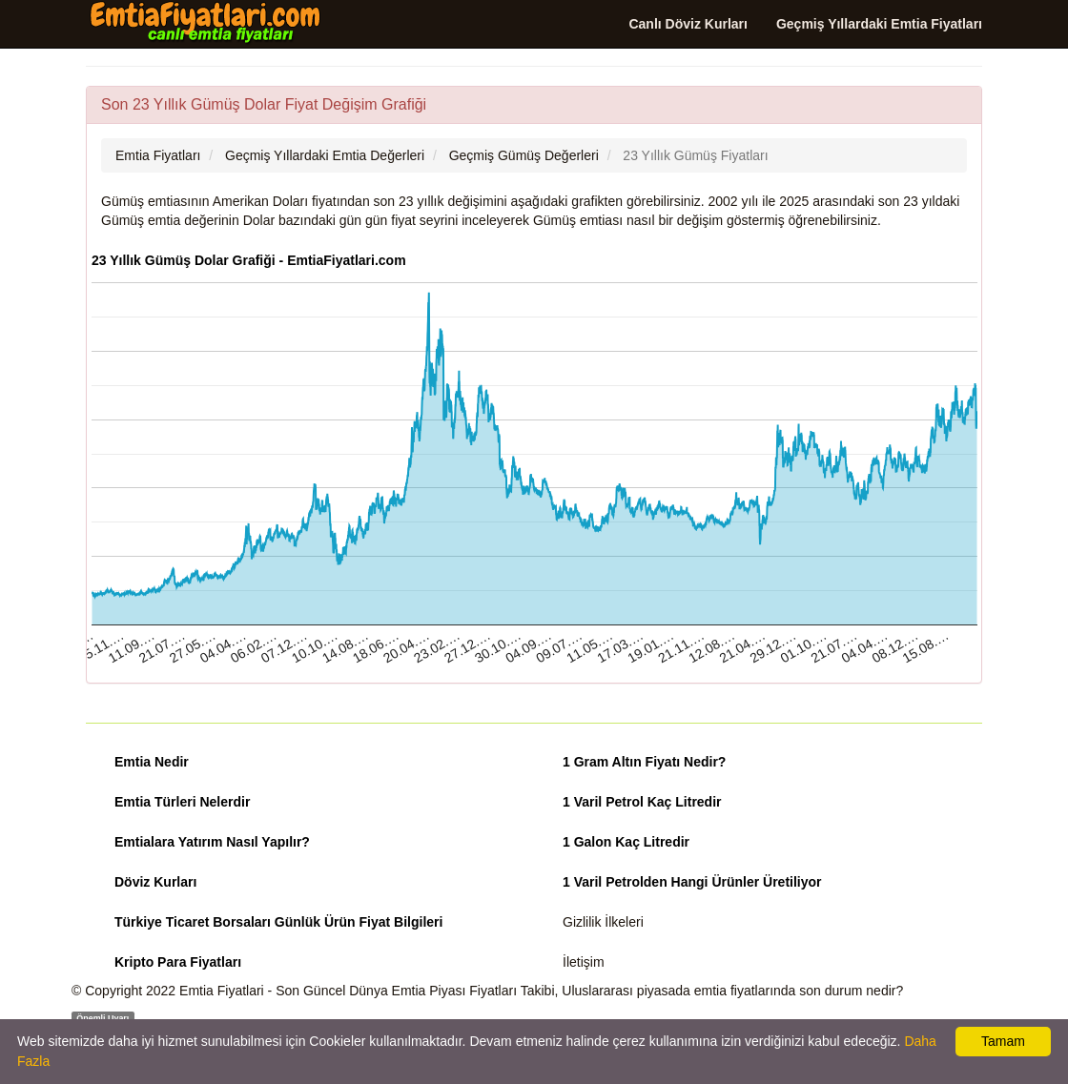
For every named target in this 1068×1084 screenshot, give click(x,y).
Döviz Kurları (155, 882)
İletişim (584, 962)
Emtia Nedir (151, 761)
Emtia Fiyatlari (221, 990)
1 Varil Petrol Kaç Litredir (642, 801)
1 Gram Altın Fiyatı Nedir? (644, 761)
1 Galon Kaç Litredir (626, 841)
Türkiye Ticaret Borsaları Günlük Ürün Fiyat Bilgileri (278, 922)
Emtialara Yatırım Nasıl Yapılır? (212, 841)
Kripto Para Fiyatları (177, 962)
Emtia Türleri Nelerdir (182, 801)
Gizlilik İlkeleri (603, 922)
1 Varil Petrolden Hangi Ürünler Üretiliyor (692, 882)
